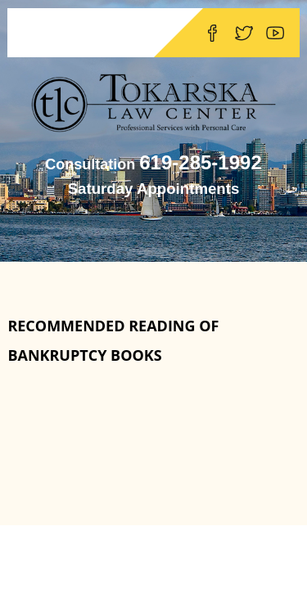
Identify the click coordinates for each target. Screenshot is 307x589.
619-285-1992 (200, 162)
